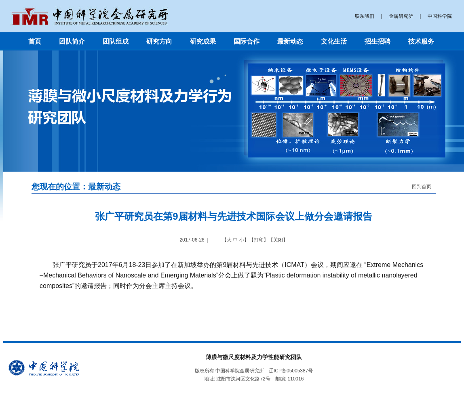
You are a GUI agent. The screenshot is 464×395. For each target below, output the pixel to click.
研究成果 (203, 41)
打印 (259, 240)
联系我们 (364, 16)
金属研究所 (401, 16)
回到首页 (421, 186)
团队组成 (116, 41)
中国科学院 (440, 16)
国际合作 (246, 41)
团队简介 (72, 41)
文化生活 (334, 41)
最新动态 (290, 41)
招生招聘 (377, 41)
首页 (34, 41)
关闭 (278, 240)
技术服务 (421, 41)
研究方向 (159, 41)
